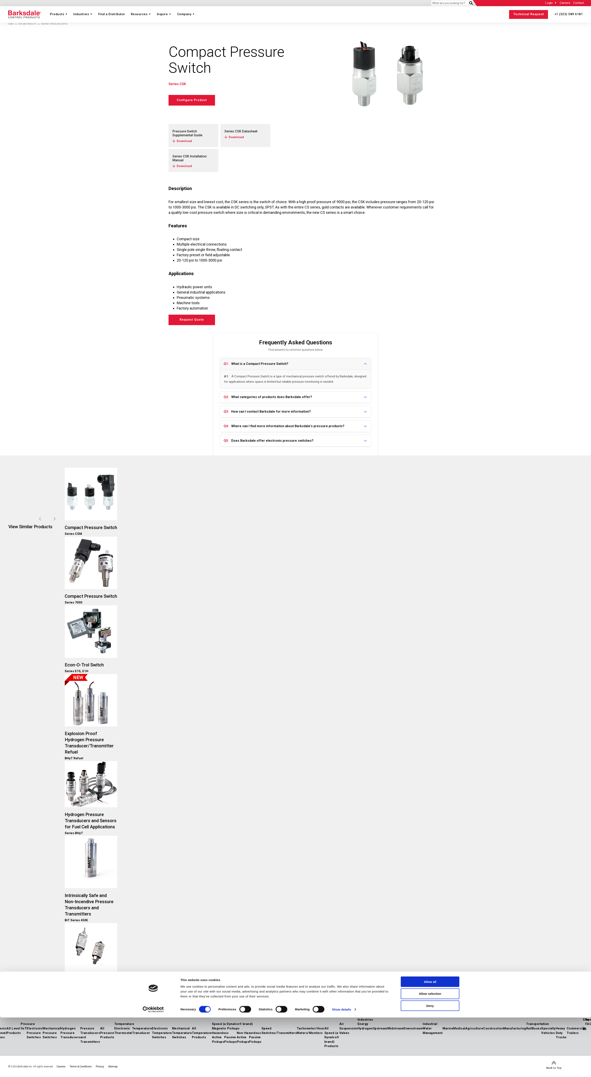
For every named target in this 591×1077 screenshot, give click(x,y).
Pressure (28, 1026)
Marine (448, 1030)
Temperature (124, 1026)
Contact (578, 3)
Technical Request (528, 14)
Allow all (430, 1041)
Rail (529, 1030)
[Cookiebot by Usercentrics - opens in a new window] (153, 1069)
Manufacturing (514, 1030)
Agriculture (474, 1030)
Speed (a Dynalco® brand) (232, 1026)
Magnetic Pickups (226, 1030)
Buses (536, 1030)
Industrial (430, 1026)
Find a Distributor (111, 14)
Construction (493, 1030)
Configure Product (194, 100)
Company (184, 14)
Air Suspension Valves (348, 1030)
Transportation (537, 1026)
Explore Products (27, 24)
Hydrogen (365, 1030)
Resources (139, 14)
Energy (363, 1026)
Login (549, 3)
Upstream (380, 1030)
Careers (565, 3)
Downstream (413, 1030)
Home (11, 24)
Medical (459, 1030)
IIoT (24, 1030)
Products (57, 14)
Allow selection (430, 1053)
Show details (341, 1069)
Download (184, 141)
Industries (81, 14)
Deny (430, 1065)
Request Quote (194, 320)
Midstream (395, 1030)
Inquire (162, 14)
